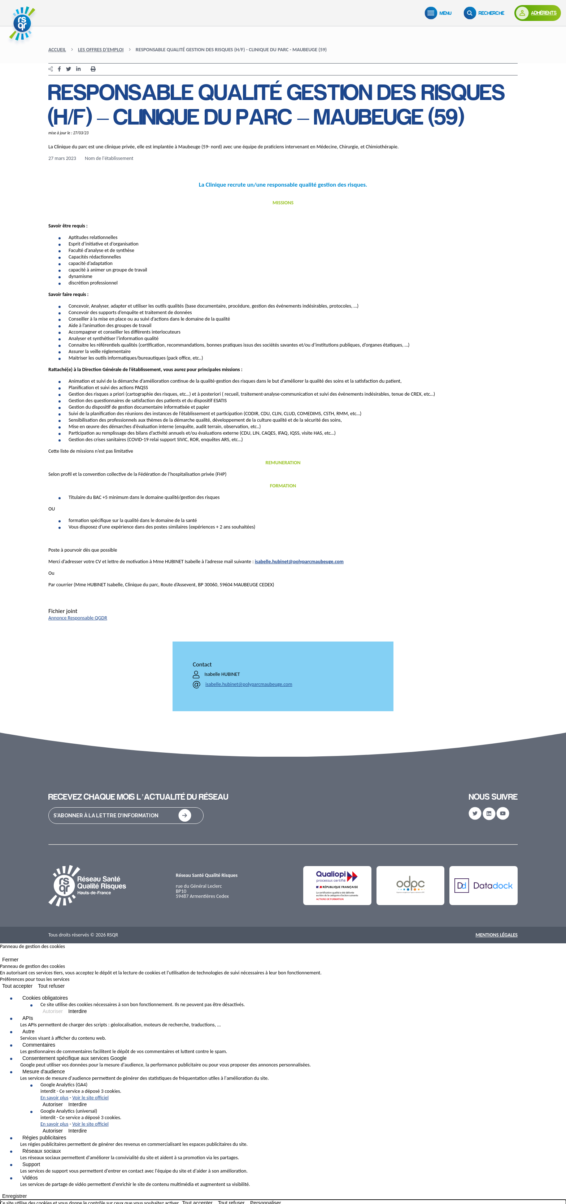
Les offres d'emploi (101, 50)
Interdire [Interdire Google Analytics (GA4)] (77, 1104)
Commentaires (38, 1045)
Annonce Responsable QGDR (77, 618)
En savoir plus (54, 1098)
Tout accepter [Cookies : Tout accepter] (17, 986)
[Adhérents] (537, 13)
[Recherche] (484, 13)
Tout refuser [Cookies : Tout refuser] (51, 986)
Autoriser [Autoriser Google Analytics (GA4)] (53, 1104)
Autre (28, 1031)
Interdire (77, 1011)
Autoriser (53, 1011)
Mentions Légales (496, 935)
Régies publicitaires (44, 1137)
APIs (27, 1018)
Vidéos (30, 1178)
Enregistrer (14, 1196)
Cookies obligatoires (45, 998)
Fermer (10, 959)
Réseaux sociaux (41, 1151)
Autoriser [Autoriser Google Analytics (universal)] (53, 1131)
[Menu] (439, 13)
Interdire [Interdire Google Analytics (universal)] (77, 1131)
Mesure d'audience (43, 1071)
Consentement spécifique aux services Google (74, 1058)
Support (31, 1164)
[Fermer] (2, 954)
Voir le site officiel (90, 1098)
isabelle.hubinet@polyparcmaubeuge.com (299, 561)
